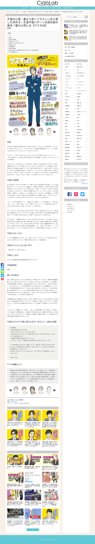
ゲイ (78, 79)
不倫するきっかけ (13, 41)
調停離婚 (67, 147)
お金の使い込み (81, 73)
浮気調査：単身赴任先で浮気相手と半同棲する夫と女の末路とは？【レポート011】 (15, 503)
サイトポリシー (71, 210)
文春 (78, 123)
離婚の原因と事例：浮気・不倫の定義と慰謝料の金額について (15, 485)
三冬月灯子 (14, 401)
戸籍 (78, 120)
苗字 (78, 141)
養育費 (66, 159)
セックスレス (80, 85)
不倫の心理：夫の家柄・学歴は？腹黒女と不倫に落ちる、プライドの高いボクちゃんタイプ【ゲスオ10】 (32, 425)
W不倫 (66, 67)
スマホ (66, 85)
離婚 (78, 153)
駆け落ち (79, 159)
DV (65, 70)
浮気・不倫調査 (36, 8)
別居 (66, 102)
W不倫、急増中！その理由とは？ (14, 467)
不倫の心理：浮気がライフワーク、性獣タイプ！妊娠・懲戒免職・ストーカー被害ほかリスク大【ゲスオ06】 (32, 444)
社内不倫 (67, 135)
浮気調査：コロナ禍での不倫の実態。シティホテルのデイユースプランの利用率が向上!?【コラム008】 (15, 523)
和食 (78, 108)
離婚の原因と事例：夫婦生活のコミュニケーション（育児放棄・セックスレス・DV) (50, 468)
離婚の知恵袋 (68, 8)
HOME (24, 8)
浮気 (66, 129)
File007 (40, 131)
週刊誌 (78, 150)
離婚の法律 (79, 67)
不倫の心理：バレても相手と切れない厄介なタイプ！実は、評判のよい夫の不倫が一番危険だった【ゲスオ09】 (50, 425)
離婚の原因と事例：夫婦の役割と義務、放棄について (32, 467)
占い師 (66, 108)
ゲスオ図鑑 (57, 8)
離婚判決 (67, 156)
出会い (66, 99)
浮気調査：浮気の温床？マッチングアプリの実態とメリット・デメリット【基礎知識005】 (50, 504)
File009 (24, 131)
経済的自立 (79, 135)
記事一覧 (69, 212)
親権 (78, 144)
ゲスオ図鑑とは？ (13, 52)
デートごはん (68, 88)
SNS (78, 70)
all (33, 530)
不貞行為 (67, 96)
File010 (16, 131)
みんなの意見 (80, 76)
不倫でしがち (12, 44)
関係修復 (67, 153)
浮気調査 (79, 129)
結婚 (66, 138)
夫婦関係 (67, 114)
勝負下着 (79, 102)
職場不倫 (79, 138)
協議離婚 (67, 105)
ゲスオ (9, 28)
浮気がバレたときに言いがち (16, 43)
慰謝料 (66, 120)
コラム (46, 8)
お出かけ (67, 73)
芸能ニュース (68, 141)
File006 (49, 131)
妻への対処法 (12, 48)
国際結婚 (67, 111)
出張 (78, 99)
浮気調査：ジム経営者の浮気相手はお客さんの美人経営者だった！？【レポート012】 (50, 485)
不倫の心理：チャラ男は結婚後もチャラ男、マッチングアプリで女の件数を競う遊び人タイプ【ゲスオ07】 (15, 444)
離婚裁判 (79, 156)
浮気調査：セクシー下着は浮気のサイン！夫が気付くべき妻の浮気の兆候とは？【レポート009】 (32, 523)
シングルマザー (81, 82)
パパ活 (78, 88)
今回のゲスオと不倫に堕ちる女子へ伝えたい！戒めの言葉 (23, 50)
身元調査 (67, 150)
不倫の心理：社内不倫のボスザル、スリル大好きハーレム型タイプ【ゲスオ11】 (15, 424)
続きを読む (85, 183)
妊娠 (78, 117)
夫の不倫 (67, 64)
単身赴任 (79, 105)
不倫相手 (79, 94)
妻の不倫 (79, 64)
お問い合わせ (70, 208)
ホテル (66, 91)
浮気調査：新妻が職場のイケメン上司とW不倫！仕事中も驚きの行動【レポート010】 (33, 503)
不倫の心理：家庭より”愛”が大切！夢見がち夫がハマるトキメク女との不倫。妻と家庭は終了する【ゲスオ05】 (50, 444)
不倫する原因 (12, 39)
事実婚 (78, 96)
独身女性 (67, 132)
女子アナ (67, 117)
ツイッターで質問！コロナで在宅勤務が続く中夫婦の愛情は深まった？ (32, 485)
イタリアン (67, 79)
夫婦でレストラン (81, 111)
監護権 (78, 132)
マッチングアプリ (81, 91)
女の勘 (78, 114)
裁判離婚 (67, 144)
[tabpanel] (32, 131)
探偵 (66, 123)
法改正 (78, 126)
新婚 (66, 126)
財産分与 (79, 147)
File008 (32, 131)
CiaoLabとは (70, 206)
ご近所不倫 (68, 76)
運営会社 (69, 204)
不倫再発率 (12, 46)
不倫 (66, 94)
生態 (10, 37)
